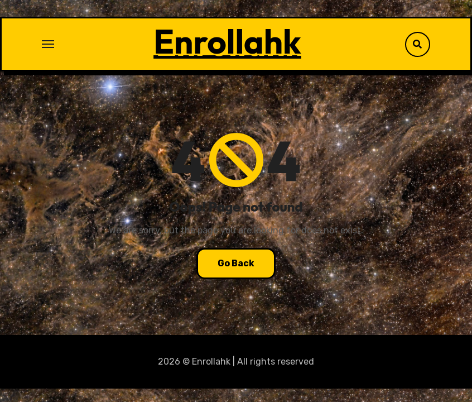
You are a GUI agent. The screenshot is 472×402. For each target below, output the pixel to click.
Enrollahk (227, 41)
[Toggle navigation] (48, 44)
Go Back (236, 263)
